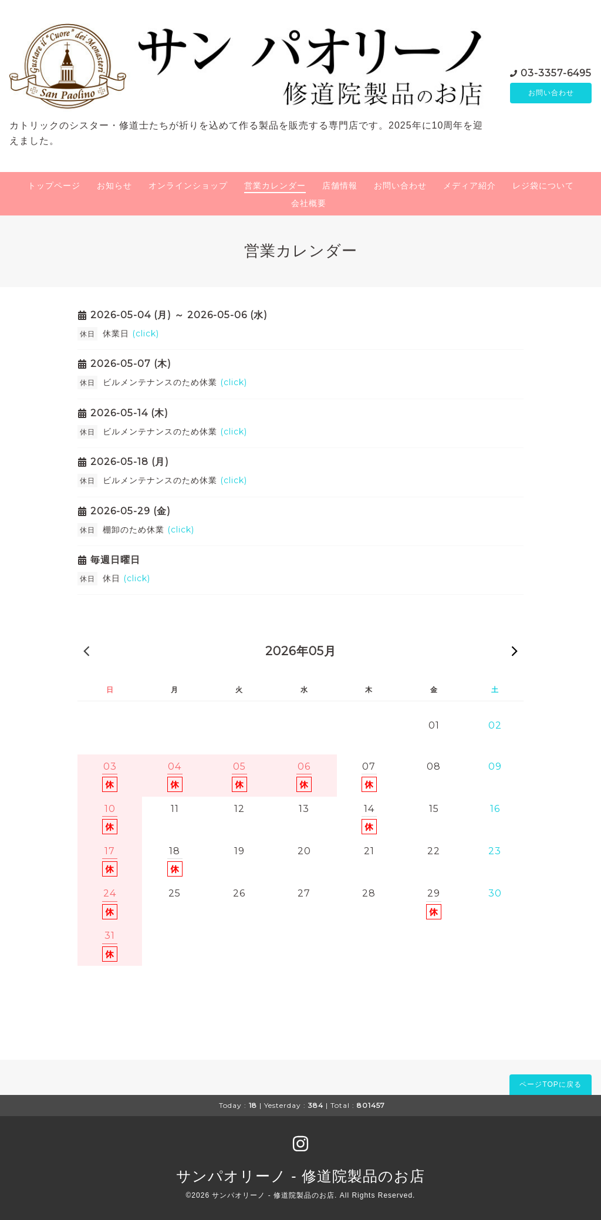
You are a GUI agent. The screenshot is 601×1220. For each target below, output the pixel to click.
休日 (126, 578)
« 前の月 (86, 650)
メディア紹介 (469, 185)
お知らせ (114, 185)
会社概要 (308, 203)
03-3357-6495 (556, 71)
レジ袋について (543, 185)
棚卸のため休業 (148, 529)
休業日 (131, 333)
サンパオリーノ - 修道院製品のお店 (300, 1176)
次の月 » (515, 650)
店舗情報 (339, 185)
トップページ (54, 185)
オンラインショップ (188, 185)
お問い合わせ (551, 92)
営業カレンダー (275, 185)
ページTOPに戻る (550, 1084)
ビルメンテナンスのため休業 (175, 382)
